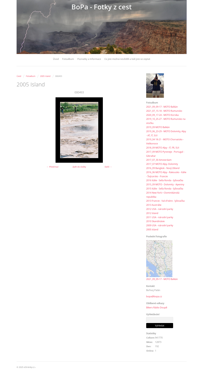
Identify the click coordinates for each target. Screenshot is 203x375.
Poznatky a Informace (89, 59)
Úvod (56, 59)
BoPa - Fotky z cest (101, 6)
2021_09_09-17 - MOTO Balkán (162, 106)
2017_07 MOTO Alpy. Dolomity (162, 164)
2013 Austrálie (153, 204)
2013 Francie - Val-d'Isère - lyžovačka (165, 200)
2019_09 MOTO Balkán (158, 127)
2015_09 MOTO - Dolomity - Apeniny (165, 184)
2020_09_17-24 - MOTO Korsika (162, 115)
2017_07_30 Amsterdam (159, 159)
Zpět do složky (79, 166)
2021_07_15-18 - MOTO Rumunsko (164, 110)
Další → (108, 166)
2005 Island (45, 76)
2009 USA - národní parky (159, 225)
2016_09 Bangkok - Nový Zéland (162, 168)
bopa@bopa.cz (154, 296)
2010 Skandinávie (155, 221)
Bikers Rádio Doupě (156, 307)
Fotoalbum (68, 59)
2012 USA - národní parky (159, 209)
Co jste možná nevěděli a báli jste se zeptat (127, 59)
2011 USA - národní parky (159, 217)
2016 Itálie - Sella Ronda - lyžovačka (164, 180)
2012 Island (152, 213)
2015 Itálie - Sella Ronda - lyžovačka (164, 188)
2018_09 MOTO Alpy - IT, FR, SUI (162, 147)
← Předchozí (53, 166)
